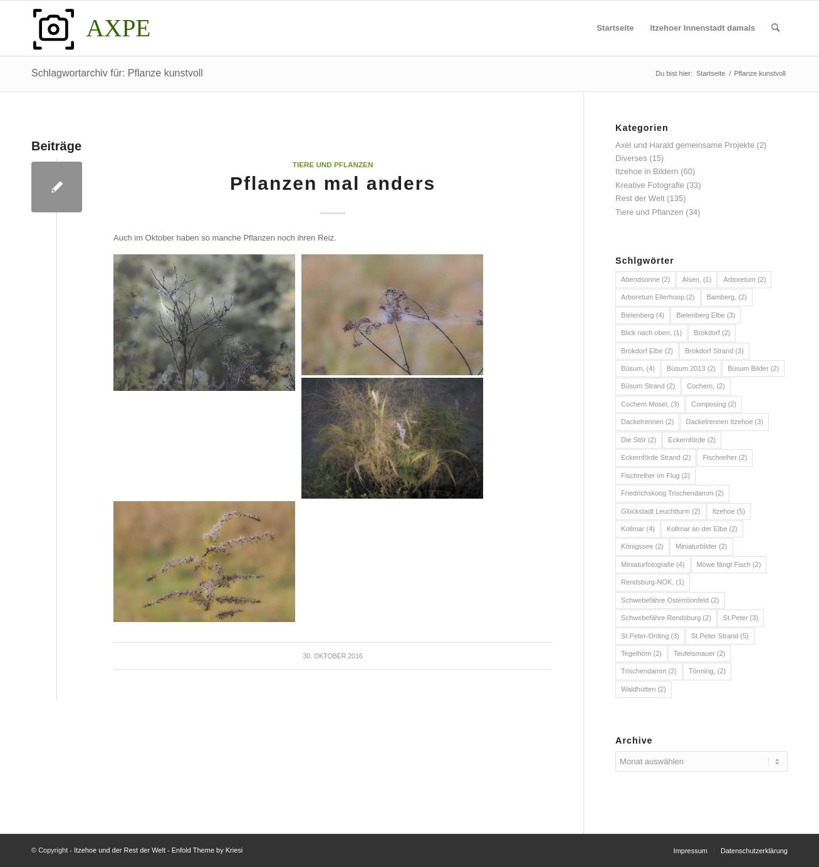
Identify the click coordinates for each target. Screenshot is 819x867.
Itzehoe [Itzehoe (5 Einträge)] (729, 511)
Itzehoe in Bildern (646, 171)
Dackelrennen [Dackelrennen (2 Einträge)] (647, 421)
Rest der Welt (640, 198)
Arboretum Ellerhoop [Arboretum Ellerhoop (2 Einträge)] (657, 297)
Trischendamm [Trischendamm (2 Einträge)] (649, 671)
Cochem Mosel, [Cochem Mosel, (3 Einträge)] (650, 404)
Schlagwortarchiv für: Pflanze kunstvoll (117, 73)
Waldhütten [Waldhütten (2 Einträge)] (643, 689)
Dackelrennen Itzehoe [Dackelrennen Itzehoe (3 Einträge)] (724, 421)
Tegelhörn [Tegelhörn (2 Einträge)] (641, 653)
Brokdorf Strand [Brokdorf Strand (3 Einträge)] (714, 351)
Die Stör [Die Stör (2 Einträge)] (638, 440)
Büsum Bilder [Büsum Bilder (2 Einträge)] (753, 368)
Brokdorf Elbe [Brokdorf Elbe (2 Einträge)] (647, 351)
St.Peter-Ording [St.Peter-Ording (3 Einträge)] (650, 636)
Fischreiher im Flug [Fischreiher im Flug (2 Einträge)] (655, 475)
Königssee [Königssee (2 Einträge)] (642, 546)
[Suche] (775, 28)
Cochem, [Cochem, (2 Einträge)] (706, 386)
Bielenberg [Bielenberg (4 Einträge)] (642, 315)
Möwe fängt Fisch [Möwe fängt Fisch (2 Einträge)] (729, 564)
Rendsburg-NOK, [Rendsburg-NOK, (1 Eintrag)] (652, 582)
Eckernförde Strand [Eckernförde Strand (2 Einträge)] (656, 457)
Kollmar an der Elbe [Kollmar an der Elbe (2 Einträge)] (702, 528)
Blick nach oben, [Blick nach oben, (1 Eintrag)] (651, 332)
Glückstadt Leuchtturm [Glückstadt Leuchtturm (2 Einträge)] (661, 511)
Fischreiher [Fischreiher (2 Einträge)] (724, 457)
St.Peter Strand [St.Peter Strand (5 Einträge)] (720, 636)
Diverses (631, 158)
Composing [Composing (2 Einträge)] (713, 404)
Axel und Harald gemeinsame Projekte (684, 145)
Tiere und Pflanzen (333, 164)
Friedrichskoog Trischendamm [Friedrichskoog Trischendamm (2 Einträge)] (672, 493)
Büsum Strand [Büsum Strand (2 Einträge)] (648, 386)
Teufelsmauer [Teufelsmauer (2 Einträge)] (700, 653)
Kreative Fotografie (649, 185)
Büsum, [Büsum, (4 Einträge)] (638, 368)
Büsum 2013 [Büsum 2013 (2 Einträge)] (691, 368)
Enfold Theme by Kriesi (207, 850)
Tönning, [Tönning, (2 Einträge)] (707, 671)
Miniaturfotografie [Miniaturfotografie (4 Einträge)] (653, 564)
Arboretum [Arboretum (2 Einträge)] (744, 279)
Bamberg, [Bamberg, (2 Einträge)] (727, 297)
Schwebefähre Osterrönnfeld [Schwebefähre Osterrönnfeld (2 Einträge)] (670, 600)
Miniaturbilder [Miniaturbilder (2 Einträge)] (702, 546)
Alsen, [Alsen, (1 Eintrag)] (696, 279)
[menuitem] (615, 28)
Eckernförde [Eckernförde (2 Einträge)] (692, 440)
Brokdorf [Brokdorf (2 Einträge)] (712, 332)
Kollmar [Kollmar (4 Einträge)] (638, 528)
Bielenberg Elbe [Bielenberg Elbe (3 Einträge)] (705, 315)
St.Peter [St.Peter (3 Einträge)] (740, 617)
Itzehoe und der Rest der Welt (119, 850)
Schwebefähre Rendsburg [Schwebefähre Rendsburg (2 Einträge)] (666, 617)
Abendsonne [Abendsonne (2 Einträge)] (645, 279)
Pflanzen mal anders (333, 183)
